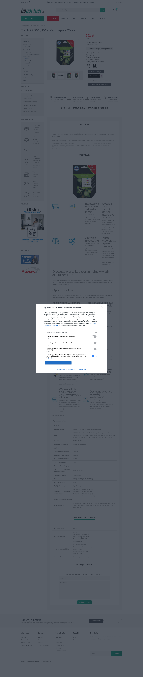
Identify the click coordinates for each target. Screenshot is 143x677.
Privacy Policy (82, 369)
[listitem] (71, 333)
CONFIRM (58, 363)
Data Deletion (61, 369)
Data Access (71, 369)
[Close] (103, 308)
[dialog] (71, 338)
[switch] (94, 336)
